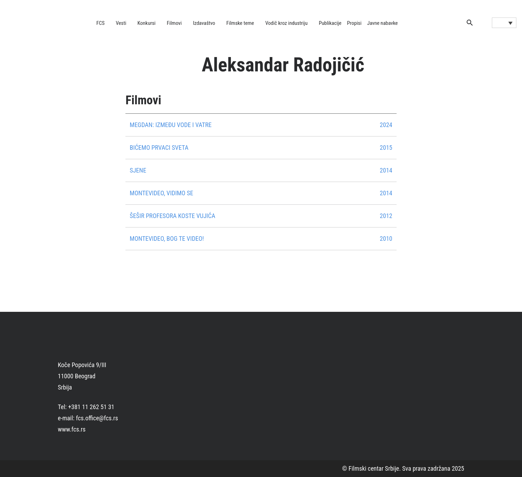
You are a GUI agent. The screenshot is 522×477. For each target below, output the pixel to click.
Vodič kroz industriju (286, 23)
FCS (100, 23)
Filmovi (174, 23)
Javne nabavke (382, 23)
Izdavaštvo (204, 23)
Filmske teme (240, 23)
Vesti (121, 23)
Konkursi (146, 23)
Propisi (354, 23)
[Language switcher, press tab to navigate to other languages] (504, 22)
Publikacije (330, 23)
